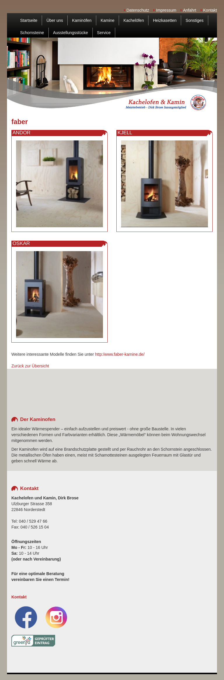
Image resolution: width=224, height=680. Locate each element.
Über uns (54, 20)
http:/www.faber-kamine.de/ (120, 354)
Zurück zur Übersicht (30, 366)
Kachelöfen (133, 20)
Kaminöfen (82, 20)
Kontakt (209, 10)
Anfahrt (188, 10)
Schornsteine (32, 32)
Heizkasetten (164, 20)
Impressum (164, 10)
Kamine (107, 20)
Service (104, 32)
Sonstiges (194, 20)
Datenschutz (136, 10)
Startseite (28, 20)
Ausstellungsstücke (70, 32)
